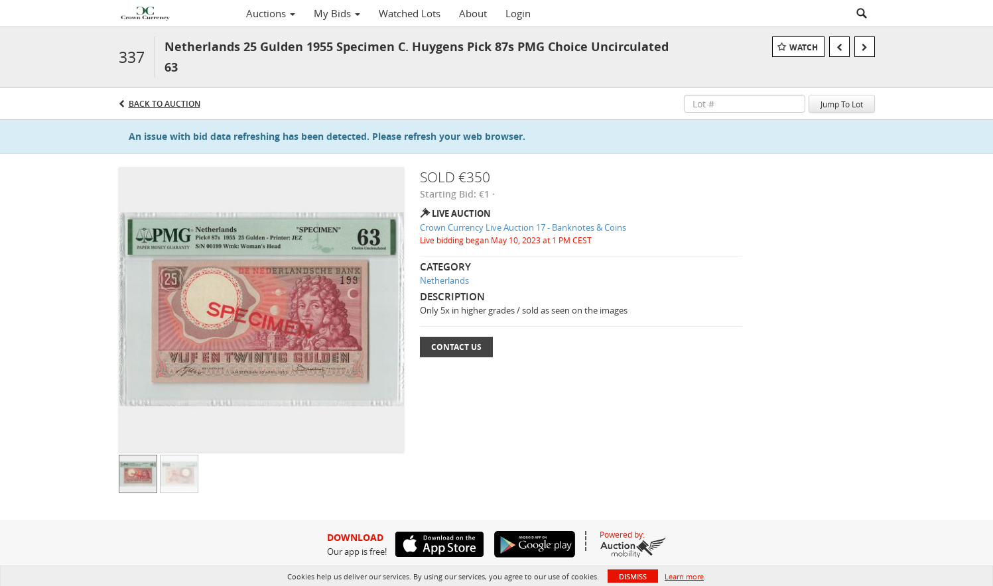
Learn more (684, 576)
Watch (803, 47)
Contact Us (456, 347)
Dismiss (633, 576)
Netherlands (444, 280)
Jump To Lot (842, 104)
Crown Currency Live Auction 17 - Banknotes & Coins (523, 227)
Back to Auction (164, 103)
